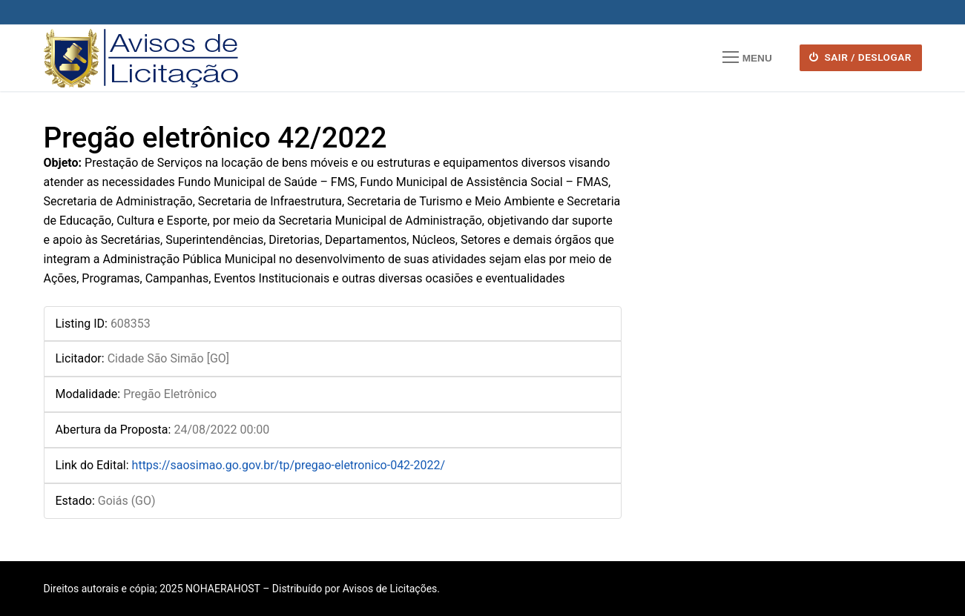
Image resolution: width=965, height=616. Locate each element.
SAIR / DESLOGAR (860, 57)
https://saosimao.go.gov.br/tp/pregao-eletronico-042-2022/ (289, 465)
